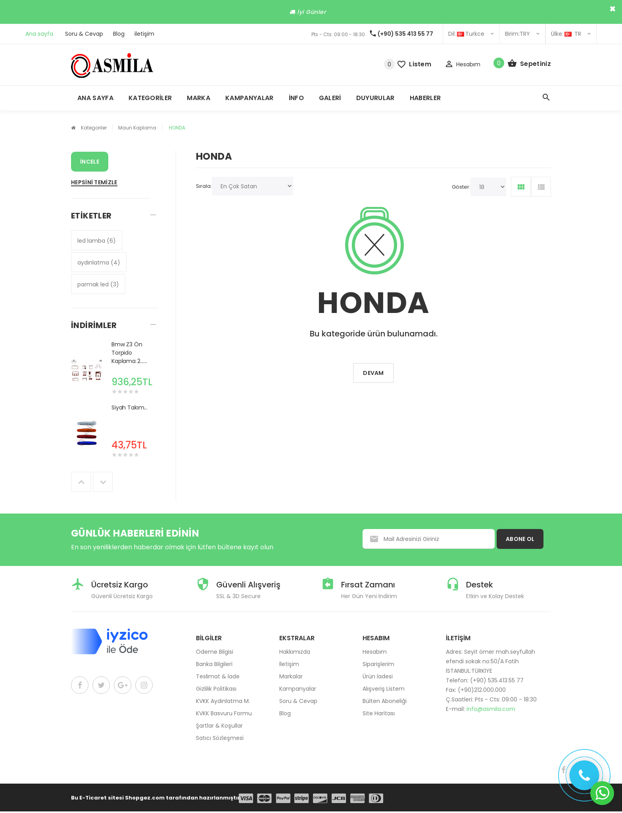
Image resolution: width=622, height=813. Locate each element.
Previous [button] (81, 482)
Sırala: (204, 186)
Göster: (461, 187)
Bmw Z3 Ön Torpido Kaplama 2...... (129, 352)
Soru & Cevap (84, 34)
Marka (198, 97)
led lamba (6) (96, 241)
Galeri (330, 97)
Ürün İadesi (378, 676)
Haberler (425, 97)
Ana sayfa (39, 34)
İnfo (296, 97)
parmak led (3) (98, 284)
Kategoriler (150, 97)
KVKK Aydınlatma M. (223, 701)
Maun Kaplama (137, 127)
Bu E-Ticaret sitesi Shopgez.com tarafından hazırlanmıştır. (156, 797)
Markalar (291, 676)
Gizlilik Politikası (216, 689)
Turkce (471, 34)
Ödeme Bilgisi (214, 652)
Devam (373, 373)
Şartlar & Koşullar (219, 726)
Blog (119, 34)
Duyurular (375, 97)
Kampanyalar (249, 97)
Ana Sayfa (95, 97)
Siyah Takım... (129, 407)
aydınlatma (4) (98, 262)
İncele (89, 162)
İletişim (289, 664)
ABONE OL (520, 539)
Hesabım (375, 652)
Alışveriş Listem (384, 689)
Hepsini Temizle (94, 182)
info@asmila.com (490, 709)
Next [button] (103, 482)
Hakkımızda (294, 652)
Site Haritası (379, 713)
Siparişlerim (378, 664)
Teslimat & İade (218, 676)
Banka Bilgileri (214, 664)
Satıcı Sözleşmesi (220, 738)
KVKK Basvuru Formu (224, 713)
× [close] (612, 9)
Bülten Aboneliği (385, 701)
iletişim (144, 34)
